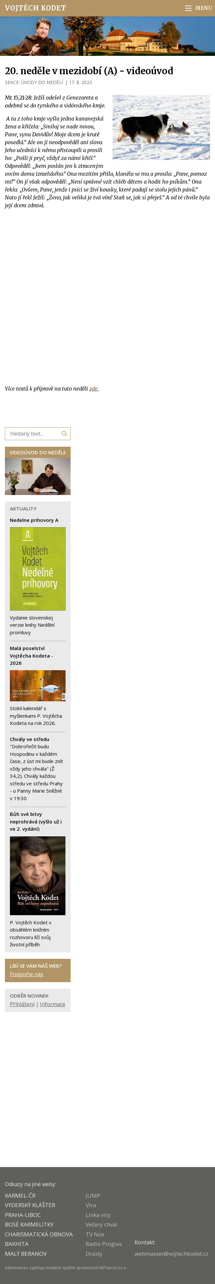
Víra (91, 1205)
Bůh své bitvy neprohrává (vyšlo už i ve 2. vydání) (36, 821)
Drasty (94, 1253)
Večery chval (102, 1224)
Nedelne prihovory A (34, 520)
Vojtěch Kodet (35, 8)
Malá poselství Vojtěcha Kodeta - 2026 (31, 655)
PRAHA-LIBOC (23, 1215)
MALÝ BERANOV (26, 1253)
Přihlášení (22, 1004)
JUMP (93, 1195)
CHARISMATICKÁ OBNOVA (39, 1234)
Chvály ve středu (29, 739)
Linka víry (98, 1215)
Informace (52, 1004)
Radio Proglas (104, 1244)
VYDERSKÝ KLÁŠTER (30, 1205)
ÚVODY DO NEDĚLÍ (42, 82)
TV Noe (95, 1234)
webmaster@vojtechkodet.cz (171, 1253)
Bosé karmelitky (29, 1224)
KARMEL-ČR (20, 1195)
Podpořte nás (26, 974)
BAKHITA (17, 1244)
